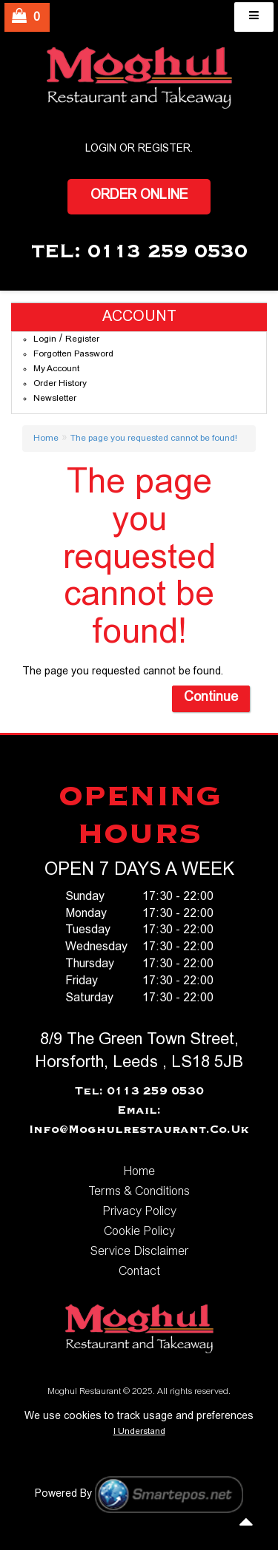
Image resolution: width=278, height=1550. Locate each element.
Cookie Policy (139, 1232)
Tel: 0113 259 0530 (139, 1091)
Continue (211, 698)
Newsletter (54, 398)
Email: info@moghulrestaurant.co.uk (139, 1120)
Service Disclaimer (139, 1252)
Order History (60, 383)
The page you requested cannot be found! (153, 438)
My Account (56, 369)
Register (164, 149)
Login (44, 339)
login (100, 149)
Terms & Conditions (139, 1192)
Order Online (139, 196)
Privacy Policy (139, 1212)
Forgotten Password (73, 354)
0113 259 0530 (167, 252)
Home (46, 438)
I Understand (139, 1431)
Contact (139, 1272)
